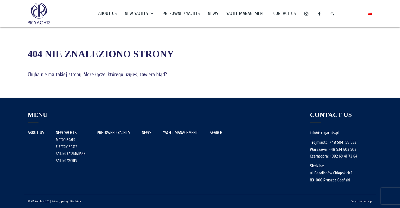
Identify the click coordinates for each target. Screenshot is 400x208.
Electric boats (66, 147)
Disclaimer (76, 201)
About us (107, 13)
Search (216, 132)
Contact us (284, 13)
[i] (306, 13)
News (213, 13)
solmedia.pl (366, 201)
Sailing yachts (66, 161)
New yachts (139, 13)
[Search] (332, 13)
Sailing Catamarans (70, 154)
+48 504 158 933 (342, 142)
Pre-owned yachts (181, 13)
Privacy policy (60, 201)
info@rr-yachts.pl (324, 132)
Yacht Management (245, 13)
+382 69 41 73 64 (343, 156)
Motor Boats (65, 140)
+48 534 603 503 (342, 149)
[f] (319, 13)
